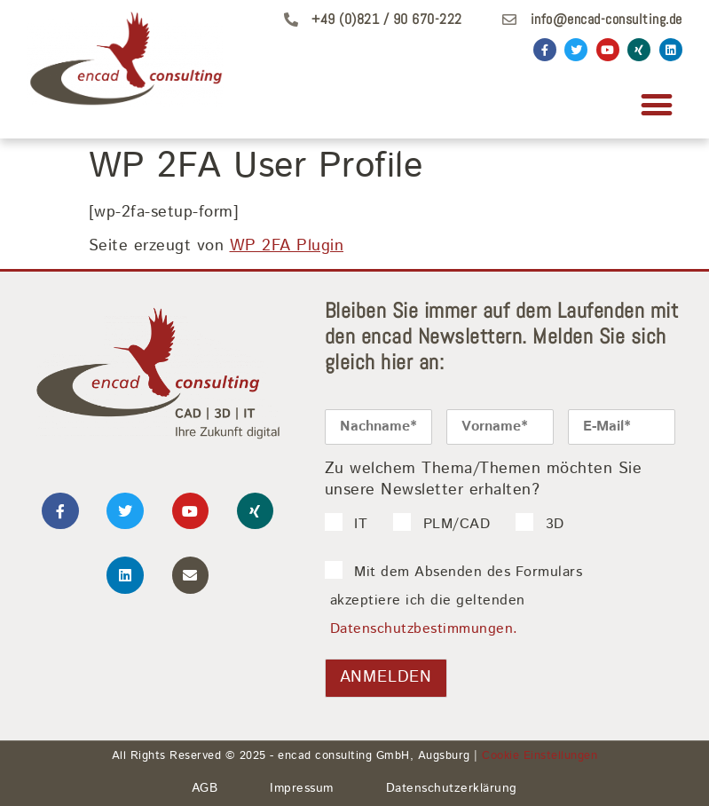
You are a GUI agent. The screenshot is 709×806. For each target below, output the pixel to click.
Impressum (302, 788)
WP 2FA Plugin (287, 245)
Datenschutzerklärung (451, 788)
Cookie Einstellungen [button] (539, 755)
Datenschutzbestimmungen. (424, 629)
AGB (205, 788)
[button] (656, 104)
